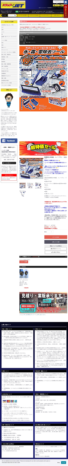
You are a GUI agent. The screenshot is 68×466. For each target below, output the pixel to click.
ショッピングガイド (45, 15)
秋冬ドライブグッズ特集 (6, 82)
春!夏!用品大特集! (5, 80)
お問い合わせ (57, 15)
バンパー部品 (4, 40)
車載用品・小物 (4, 56)
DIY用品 (3, 59)
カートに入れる (56, 237)
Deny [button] (58, 462)
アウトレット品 (4, 68)
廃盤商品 (21, 35)
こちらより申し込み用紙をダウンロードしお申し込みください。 (32, 314)
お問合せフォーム (56, 248)
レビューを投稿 (24, 261)
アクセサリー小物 (30, 39)
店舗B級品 (3, 73)
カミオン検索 (22, 32)
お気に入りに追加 (56, 241)
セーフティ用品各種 (29, 32)
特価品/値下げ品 (4, 71)
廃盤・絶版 (3, 78)
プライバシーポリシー (62, 7)
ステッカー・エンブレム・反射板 (8, 52)
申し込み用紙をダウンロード (9, 163)
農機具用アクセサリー (6, 75)
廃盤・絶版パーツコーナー (31, 42)
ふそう (2, 31)
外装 (2, 42)
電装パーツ (3, 47)
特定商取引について (52, 7)
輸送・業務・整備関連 (6, 64)
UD (2, 34)
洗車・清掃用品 (4, 66)
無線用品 (3, 61)
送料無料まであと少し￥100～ (7, 24)
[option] (31, 168)
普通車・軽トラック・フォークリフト (8, 37)
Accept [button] (63, 462)
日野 (2, 29)
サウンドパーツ (4, 49)
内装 (2, 45)
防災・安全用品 (32, 36)
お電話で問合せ (55, 252)
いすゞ (2, 27)
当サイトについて (42, 7)
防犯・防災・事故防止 (6, 54)
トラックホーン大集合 (6, 85)
